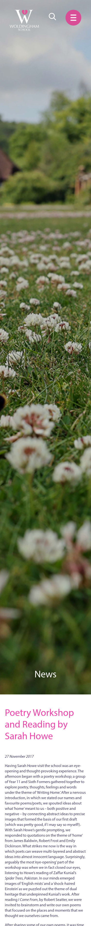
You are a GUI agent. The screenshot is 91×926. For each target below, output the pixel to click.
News (45, 674)
